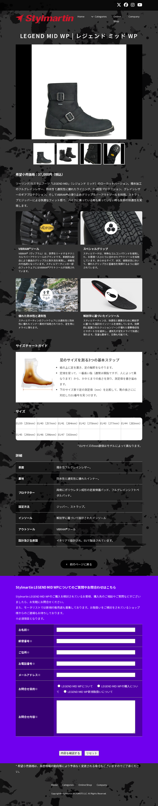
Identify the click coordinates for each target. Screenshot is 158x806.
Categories (101, 16)
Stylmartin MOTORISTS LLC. (74, 799)
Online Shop (117, 19)
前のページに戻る (81, 564)
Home (81, 16)
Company (134, 16)
